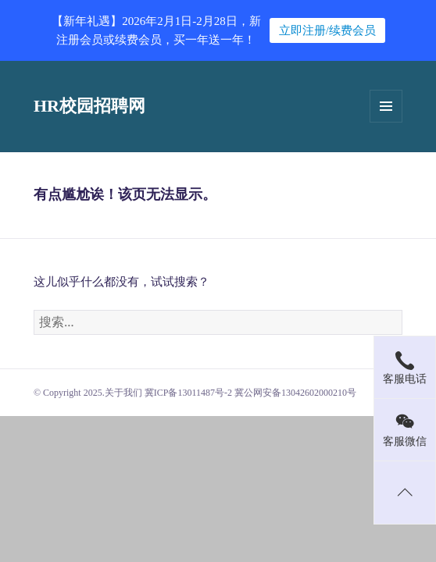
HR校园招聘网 (89, 106)
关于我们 (123, 392)
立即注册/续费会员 (327, 30)
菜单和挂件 (386, 106)
